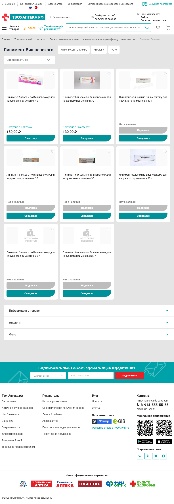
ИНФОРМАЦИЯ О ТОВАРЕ (73, 50)
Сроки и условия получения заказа (63, 407)
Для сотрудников (12, 433)
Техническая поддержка (56, 433)
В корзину (31, 138)
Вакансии (7, 420)
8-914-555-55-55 (154, 405)
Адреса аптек (55, 4)
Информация (75, 4)
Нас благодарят (11, 414)
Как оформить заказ (31, 4)
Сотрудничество (11, 427)
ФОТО (114, 50)
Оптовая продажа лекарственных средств (110, 4)
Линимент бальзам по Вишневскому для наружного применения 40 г (31, 99)
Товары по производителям (18, 446)
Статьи (96, 407)
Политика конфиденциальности (61, 427)
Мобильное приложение (153, 416)
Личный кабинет (52, 414)
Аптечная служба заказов (17, 407)
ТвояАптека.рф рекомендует (51, 27)
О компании (8, 4)
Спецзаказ (143, 138)
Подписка (143, 130)
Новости (97, 401)
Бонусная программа (157, 4)
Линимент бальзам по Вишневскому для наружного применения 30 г (87, 99)
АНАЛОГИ (99, 50)
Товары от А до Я (12, 440)
